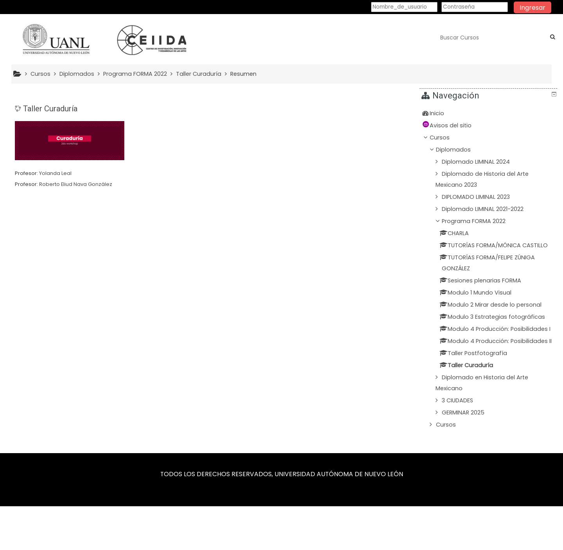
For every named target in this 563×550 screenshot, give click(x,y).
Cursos (445, 137)
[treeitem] (489, 113)
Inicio (443, 113)
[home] (102, 40)
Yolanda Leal (55, 173)
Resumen (243, 74)
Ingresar (532, 7)
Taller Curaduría (50, 108)
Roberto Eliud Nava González (75, 184)
